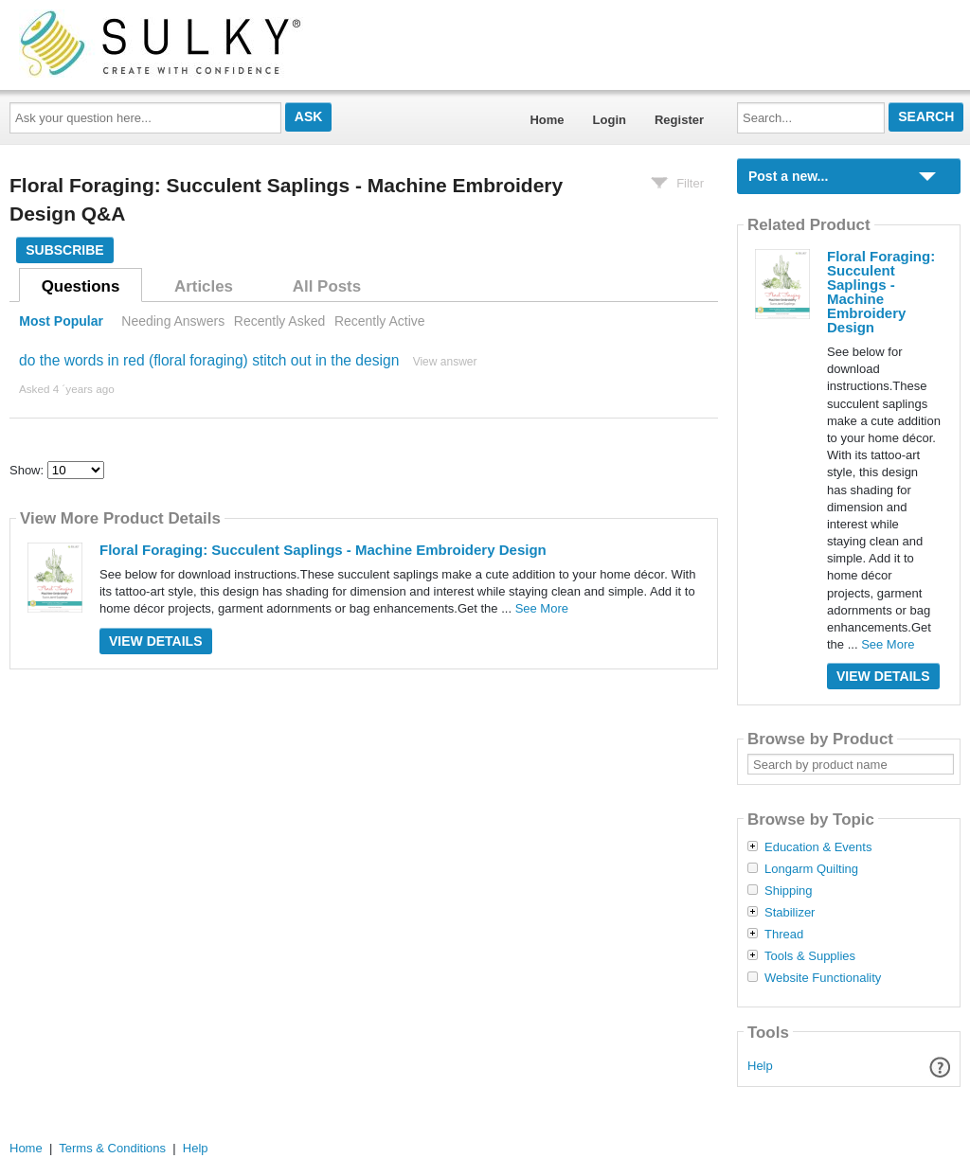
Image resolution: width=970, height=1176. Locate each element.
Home (547, 120)
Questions (81, 286)
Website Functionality (822, 978)
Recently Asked (279, 321)
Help (760, 1066)
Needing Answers (173, 321)
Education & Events (817, 847)
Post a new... (788, 176)
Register (679, 120)
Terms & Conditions (112, 1148)
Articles (203, 286)
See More (541, 608)
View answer (445, 361)
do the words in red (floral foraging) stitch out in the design (209, 360)
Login (609, 120)
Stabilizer (789, 912)
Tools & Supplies (809, 956)
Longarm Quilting (811, 869)
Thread (783, 934)
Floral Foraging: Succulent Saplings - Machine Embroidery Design (323, 550)
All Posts (327, 286)
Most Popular (61, 321)
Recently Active (379, 321)
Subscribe (64, 250)
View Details (156, 641)
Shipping (788, 891)
